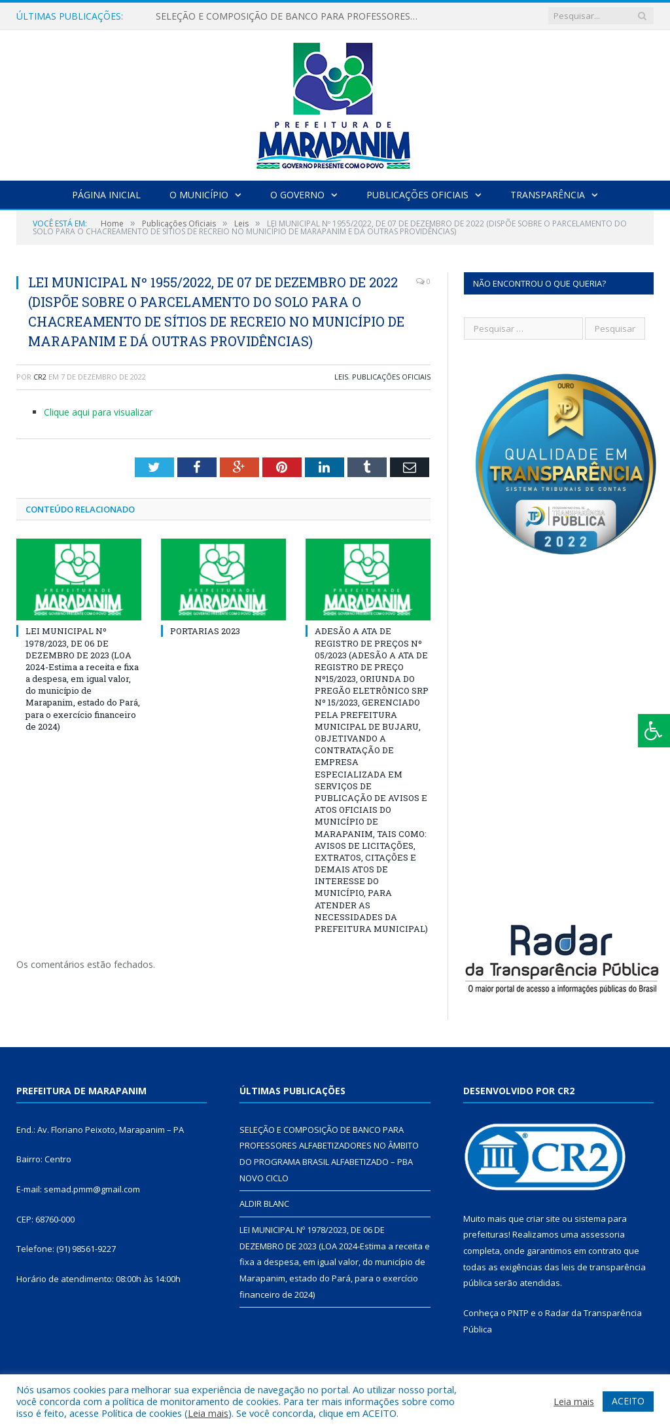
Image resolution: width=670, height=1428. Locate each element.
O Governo (297, 194)
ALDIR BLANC (264, 1203)
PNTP (518, 1313)
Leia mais (208, 1412)
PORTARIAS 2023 (205, 631)
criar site (543, 1218)
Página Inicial (106, 194)
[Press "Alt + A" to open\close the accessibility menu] (654, 730)
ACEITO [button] (628, 1401)
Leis (341, 377)
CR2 (39, 377)
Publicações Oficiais (417, 194)
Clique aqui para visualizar (98, 412)
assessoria (602, 1234)
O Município (198, 194)
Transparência (547, 194)
